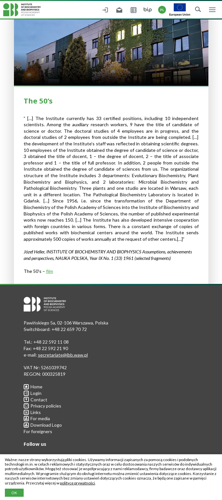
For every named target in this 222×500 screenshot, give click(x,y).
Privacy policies (42, 406)
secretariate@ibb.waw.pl (63, 355)
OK (14, 492)
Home (33, 386)
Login (32, 393)
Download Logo (43, 425)
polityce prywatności (77, 483)
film (49, 271)
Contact (35, 399)
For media (37, 418)
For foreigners (38, 431)
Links (32, 412)
